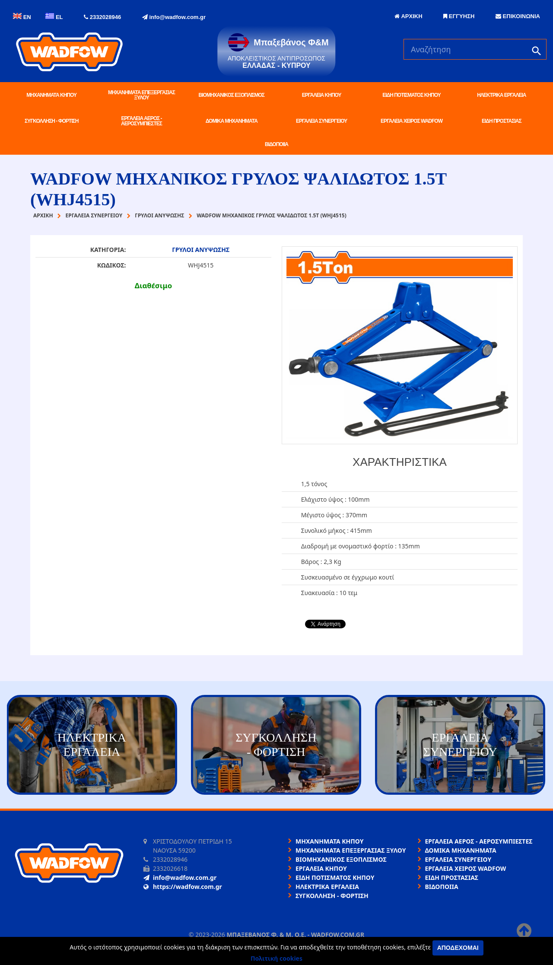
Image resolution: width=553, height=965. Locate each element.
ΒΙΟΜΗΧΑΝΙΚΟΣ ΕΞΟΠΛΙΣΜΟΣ (231, 95)
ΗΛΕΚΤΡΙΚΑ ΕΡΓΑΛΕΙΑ (501, 95)
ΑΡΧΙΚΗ (408, 16)
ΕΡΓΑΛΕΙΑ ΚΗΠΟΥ (321, 95)
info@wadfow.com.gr (174, 17)
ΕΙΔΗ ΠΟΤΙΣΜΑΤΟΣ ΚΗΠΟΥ (411, 95)
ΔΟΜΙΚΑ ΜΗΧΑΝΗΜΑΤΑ (231, 121)
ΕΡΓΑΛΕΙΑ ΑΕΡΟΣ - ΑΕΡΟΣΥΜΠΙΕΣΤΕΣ (141, 121)
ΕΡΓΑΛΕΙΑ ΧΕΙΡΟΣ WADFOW (411, 121)
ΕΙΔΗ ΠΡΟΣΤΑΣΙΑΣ (501, 121)
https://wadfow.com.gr (182, 886)
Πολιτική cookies (276, 958)
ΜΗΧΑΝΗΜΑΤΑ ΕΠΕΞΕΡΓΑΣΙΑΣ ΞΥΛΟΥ (141, 95)
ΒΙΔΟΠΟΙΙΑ (276, 144)
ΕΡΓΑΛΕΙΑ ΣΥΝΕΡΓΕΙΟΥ (321, 121)
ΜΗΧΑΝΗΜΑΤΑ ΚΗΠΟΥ (51, 95)
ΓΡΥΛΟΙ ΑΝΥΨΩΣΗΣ (200, 249)
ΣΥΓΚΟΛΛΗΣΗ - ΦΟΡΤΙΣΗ (51, 121)
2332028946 (102, 17)
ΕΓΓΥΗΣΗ (458, 16)
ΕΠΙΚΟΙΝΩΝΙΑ (518, 16)
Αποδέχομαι (458, 947)
